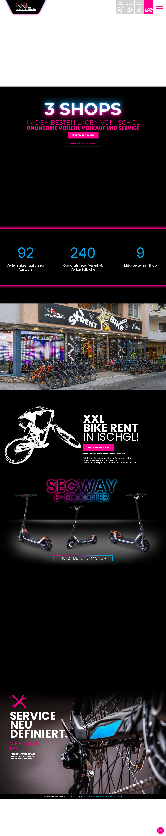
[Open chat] (160, 830)
